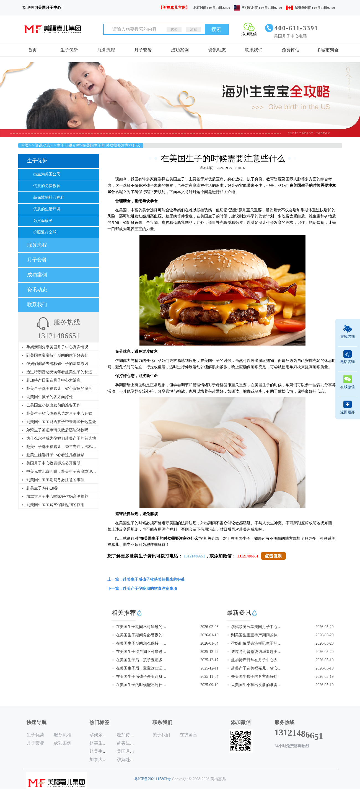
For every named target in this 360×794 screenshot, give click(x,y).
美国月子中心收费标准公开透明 (53, 463)
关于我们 (161, 734)
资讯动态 (217, 50)
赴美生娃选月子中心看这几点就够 (55, 455)
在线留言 (188, 734)
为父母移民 (43, 221)
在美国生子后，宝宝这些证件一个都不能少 (141, 668)
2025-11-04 (209, 676)
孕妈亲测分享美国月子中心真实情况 (57, 347)
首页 (32, 50)
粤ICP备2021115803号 (152, 779)
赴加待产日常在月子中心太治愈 (53, 380)
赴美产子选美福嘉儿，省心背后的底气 (59, 388)
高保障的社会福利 (48, 197)
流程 (193, 29)
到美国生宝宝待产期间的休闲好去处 (57, 355)
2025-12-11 (209, 668)
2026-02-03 (209, 627)
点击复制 (273, 556)
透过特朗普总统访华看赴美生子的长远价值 (63, 372)
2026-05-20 (324, 627)
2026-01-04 (209, 643)
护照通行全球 (44, 232)
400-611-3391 (296, 28)
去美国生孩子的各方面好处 (49, 397)
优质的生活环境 (46, 209)
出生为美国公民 (46, 174)
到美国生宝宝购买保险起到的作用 (55, 505)
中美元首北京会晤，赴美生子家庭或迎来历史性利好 (70, 471)
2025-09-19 (209, 685)
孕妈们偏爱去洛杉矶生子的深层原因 (57, 364)
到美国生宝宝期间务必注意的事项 (55, 480)
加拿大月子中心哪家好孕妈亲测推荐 (57, 496)
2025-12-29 (209, 652)
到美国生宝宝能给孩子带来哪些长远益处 (61, 422)
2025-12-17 (209, 660)
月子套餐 (143, 50)
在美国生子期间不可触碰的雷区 (141, 627)
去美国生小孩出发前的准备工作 (53, 405)
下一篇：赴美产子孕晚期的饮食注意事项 (142, 589)
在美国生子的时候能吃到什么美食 (141, 685)
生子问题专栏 (68, 145)
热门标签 (99, 722)
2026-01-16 (209, 635)
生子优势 (69, 50)
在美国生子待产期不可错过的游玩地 (141, 652)
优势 (174, 29)
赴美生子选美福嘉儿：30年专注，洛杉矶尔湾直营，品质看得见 (80, 447)
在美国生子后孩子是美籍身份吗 (141, 676)
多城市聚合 (328, 50)
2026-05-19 (324, 660)
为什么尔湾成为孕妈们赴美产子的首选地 (61, 438)
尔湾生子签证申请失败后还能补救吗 (57, 430)
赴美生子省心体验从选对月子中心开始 (59, 413)
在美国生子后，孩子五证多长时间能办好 (141, 660)
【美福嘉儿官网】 (174, 8)
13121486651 (194, 556)
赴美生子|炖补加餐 (42, 488)
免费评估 (290, 50)
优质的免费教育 (46, 186)
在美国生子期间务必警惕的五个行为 (141, 635)
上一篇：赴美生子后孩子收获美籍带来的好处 (146, 579)
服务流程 (106, 50)
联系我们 (254, 50)
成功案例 (180, 50)
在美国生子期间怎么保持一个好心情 (141, 643)
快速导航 (36, 722)
